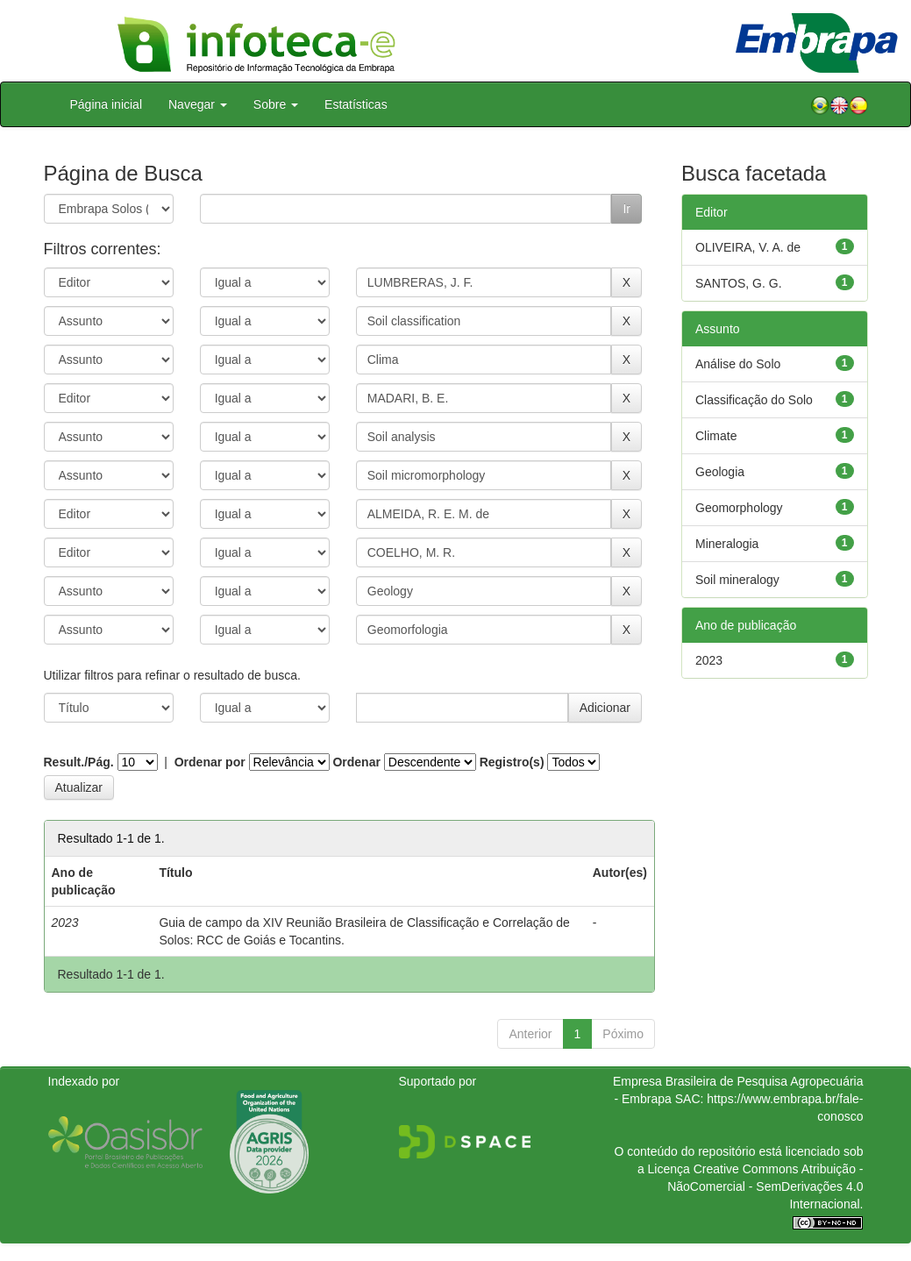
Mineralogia (726, 544)
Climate (716, 436)
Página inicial (106, 104)
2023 (708, 660)
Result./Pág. (79, 762)
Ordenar (356, 762)
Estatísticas (356, 104)
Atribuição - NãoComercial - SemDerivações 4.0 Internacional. (765, 1186)
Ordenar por (210, 762)
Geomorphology (739, 508)
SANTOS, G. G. (738, 283)
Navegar (197, 104)
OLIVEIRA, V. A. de (748, 247)
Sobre (275, 104)
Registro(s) (512, 762)
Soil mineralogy (737, 580)
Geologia (719, 472)
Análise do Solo (737, 364)
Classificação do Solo (754, 400)
